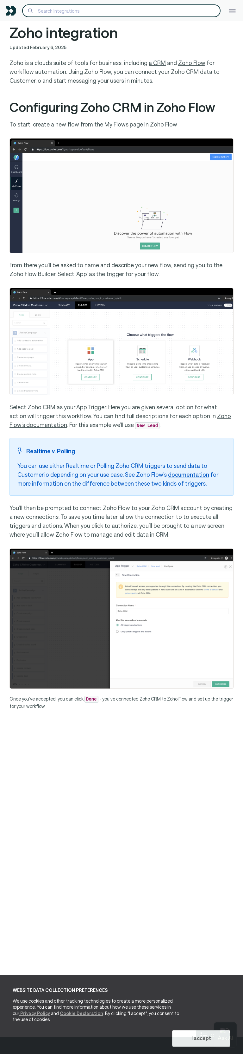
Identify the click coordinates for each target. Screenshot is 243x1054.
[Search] (121, 10)
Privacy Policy (34, 1013)
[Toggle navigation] (232, 11)
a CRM (157, 62)
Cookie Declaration (81, 1013)
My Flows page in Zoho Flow (140, 124)
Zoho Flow (191, 62)
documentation (188, 474)
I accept (201, 1038)
